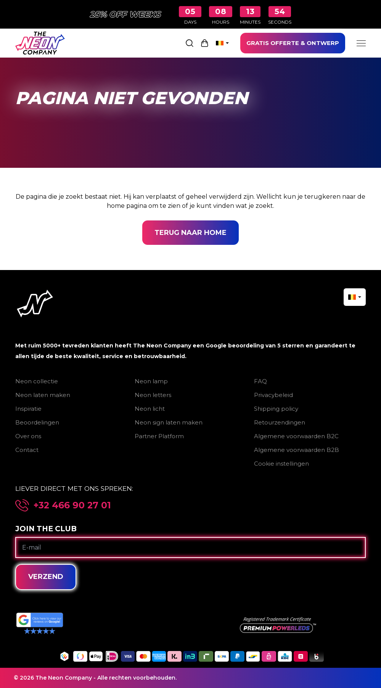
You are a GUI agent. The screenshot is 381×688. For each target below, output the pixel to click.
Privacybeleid (273, 395)
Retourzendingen (279, 422)
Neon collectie (36, 381)
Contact (27, 449)
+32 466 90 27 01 (72, 505)
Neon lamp (151, 381)
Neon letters (153, 395)
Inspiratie (28, 408)
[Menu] (361, 43)
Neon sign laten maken (169, 422)
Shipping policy (276, 408)
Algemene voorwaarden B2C (296, 436)
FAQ (260, 381)
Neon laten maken (42, 395)
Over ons (28, 436)
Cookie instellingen (281, 463)
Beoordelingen (37, 422)
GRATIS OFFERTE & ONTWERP (292, 43)
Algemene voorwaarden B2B (296, 449)
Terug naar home (190, 232)
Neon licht (150, 408)
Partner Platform (159, 436)
